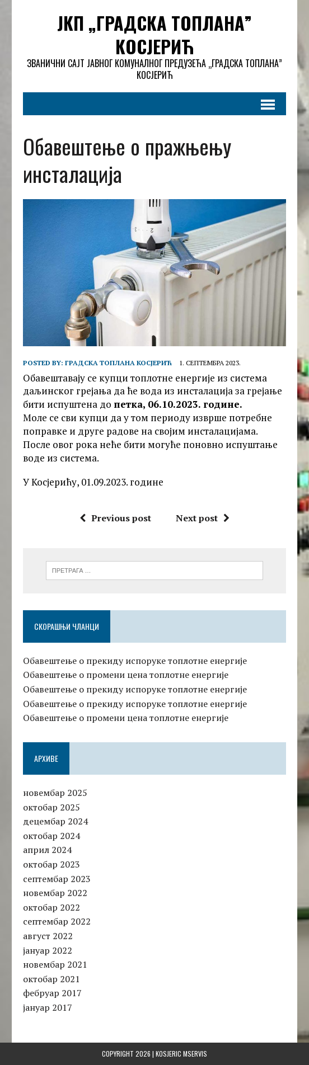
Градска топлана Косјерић (118, 363)
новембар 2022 (55, 893)
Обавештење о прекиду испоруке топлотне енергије (135, 660)
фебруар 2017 (52, 993)
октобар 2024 (51, 836)
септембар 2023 (57, 879)
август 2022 (48, 936)
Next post (203, 518)
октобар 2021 (51, 979)
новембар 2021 (55, 964)
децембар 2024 (55, 821)
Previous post (115, 518)
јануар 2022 (47, 950)
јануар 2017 (47, 1007)
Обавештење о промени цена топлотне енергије (125, 674)
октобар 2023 (51, 864)
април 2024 (47, 849)
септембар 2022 (57, 921)
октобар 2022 (51, 907)
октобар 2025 (51, 807)
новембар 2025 (55, 792)
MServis (195, 1053)
